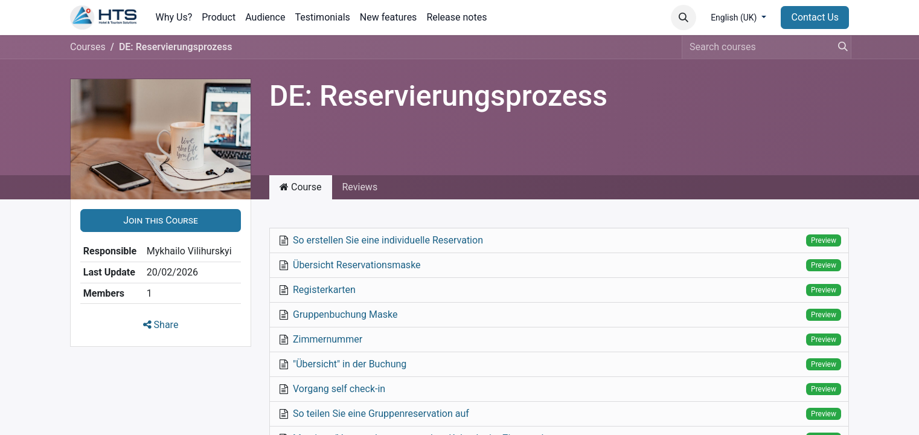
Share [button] (161, 324)
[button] (683, 17)
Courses (88, 47)
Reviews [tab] (360, 187)
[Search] (839, 47)
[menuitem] (174, 17)
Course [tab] (301, 187)
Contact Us (815, 17)
